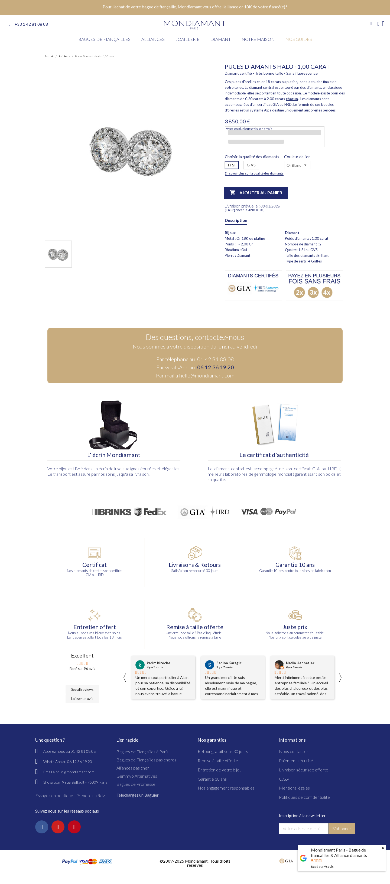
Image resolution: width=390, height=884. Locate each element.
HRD (332, 468)
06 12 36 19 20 (215, 367)
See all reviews (82, 689)
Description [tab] (236, 220)
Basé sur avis (322, 866)
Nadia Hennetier (300, 663)
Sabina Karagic (229, 663)
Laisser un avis (82, 698)
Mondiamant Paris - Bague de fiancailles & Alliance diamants (339, 852)
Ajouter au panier (255, 192)
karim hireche (158, 663)
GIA (316, 468)
